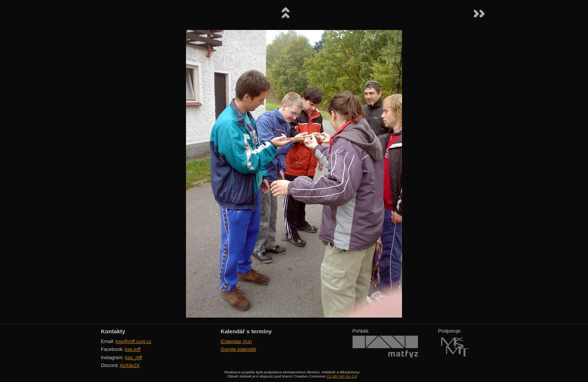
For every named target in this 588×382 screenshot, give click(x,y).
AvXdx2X (130, 365)
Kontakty (113, 331)
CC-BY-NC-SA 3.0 (342, 376)
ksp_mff (133, 357)
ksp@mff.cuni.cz (134, 341)
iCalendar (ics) (236, 341)
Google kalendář (238, 349)
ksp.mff (133, 349)
